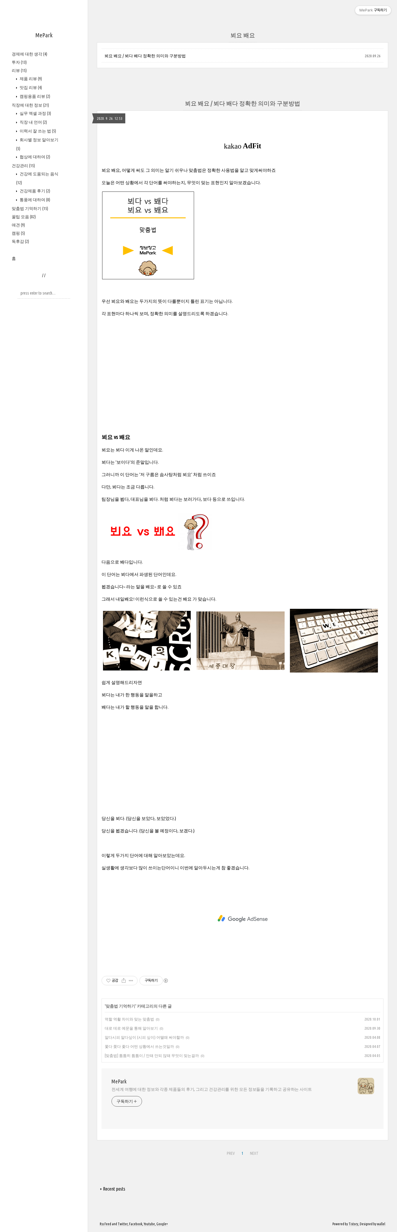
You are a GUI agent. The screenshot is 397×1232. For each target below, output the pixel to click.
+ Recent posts (112, 1188)
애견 (18, 225)
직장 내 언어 (33, 122)
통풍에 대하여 (34, 199)
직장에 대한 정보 (30, 105)
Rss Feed (105, 1224)
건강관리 (23, 165)
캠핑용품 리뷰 (34, 96)
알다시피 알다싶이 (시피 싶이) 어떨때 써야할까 (144, 1037)
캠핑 (18, 233)
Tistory (353, 1224)
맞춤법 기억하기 (30, 208)
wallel (381, 1224)
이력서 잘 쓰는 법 (37, 131)
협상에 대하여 (34, 156)
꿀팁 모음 (24, 216)
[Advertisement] (243, 363)
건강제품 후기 (34, 191)
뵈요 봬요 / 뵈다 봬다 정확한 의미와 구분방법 (145, 55)
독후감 (20, 241)
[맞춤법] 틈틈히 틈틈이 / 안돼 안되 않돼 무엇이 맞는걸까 (152, 1055)
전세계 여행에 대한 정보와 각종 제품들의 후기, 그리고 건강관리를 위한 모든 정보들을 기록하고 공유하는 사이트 (212, 1089)
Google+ (162, 1224)
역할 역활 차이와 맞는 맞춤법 (129, 1019)
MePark (44, 35)
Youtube (149, 1224)
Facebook (135, 1224)
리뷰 (19, 70)
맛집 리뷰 (30, 87)
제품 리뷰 (30, 78)
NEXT (254, 1153)
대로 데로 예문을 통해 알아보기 (131, 1028)
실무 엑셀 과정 (35, 113)
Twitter (123, 1224)
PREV (231, 1153)
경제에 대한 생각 (29, 54)
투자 (19, 62)
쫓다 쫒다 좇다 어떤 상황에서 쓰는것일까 (139, 1046)
